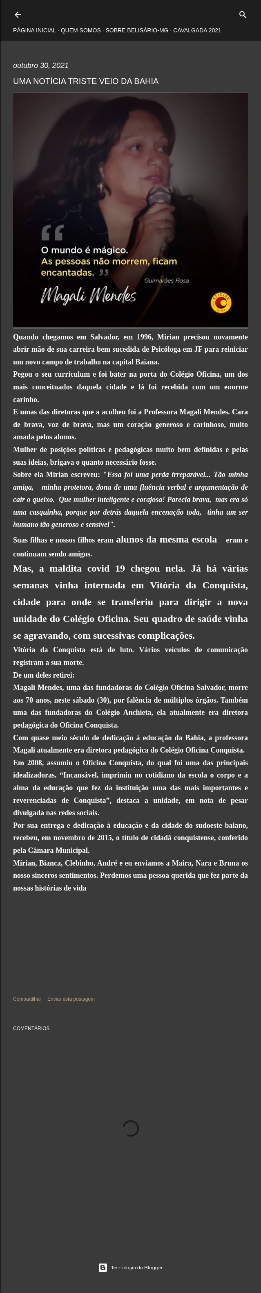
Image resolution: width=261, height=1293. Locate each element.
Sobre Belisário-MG (136, 30)
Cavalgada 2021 (197, 30)
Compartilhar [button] (27, 999)
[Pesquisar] (243, 13)
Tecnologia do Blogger (130, 1268)
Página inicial (34, 30)
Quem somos (81, 30)
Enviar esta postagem (71, 999)
